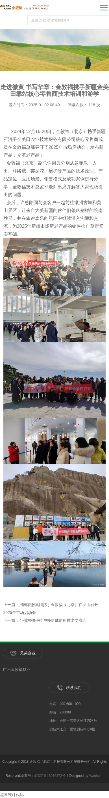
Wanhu (94, 776)
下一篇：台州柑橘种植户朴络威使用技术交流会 (44, 620)
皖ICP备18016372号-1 (51, 776)
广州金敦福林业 (16, 669)
